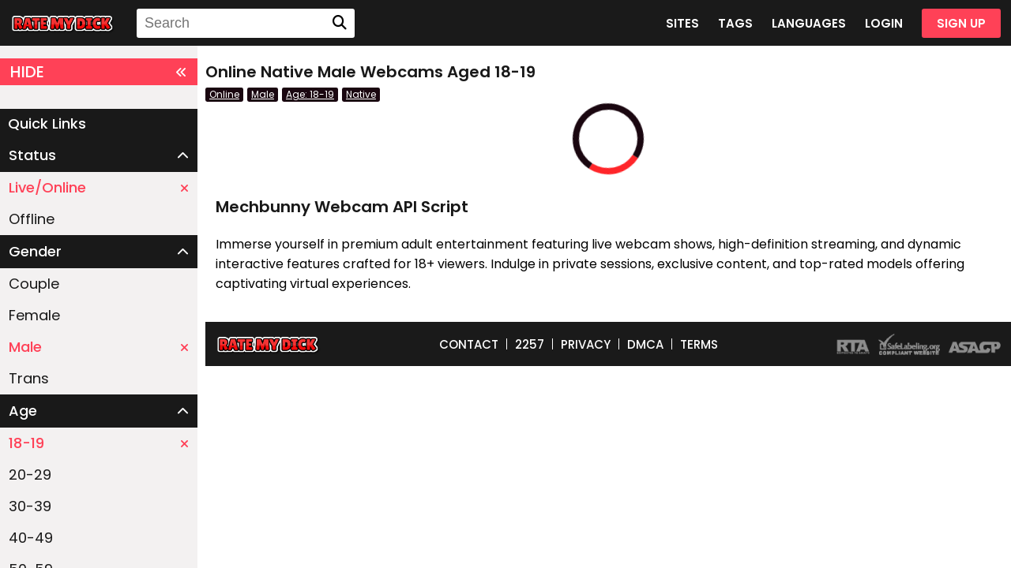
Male (99, 347)
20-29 (30, 474)
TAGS (735, 23)
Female (34, 315)
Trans (29, 378)
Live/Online (99, 187)
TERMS (699, 344)
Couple (34, 283)
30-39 (30, 506)
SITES (682, 23)
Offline (31, 219)
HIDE (98, 72)
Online (224, 94)
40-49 (31, 537)
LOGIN (884, 23)
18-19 (99, 443)
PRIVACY (586, 344)
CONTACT (468, 344)
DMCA (645, 344)
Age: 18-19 (310, 94)
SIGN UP (961, 23)
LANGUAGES (809, 23)
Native (361, 94)
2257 (529, 344)
